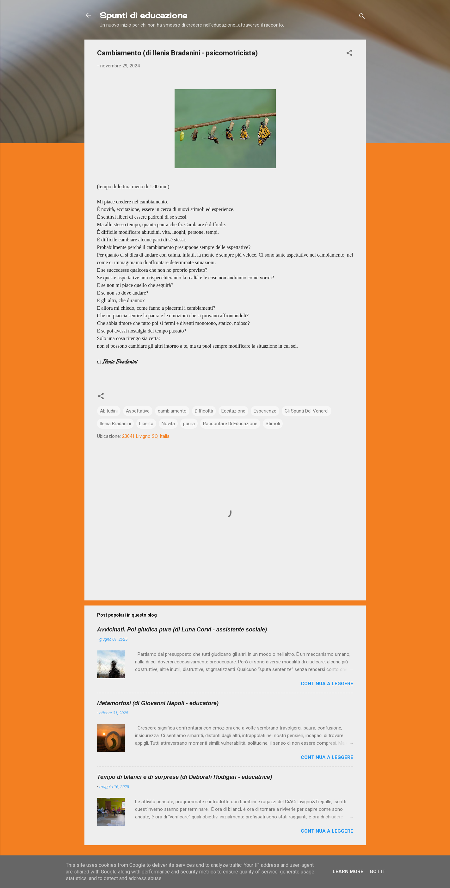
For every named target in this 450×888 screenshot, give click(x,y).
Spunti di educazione (143, 15)
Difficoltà (204, 411)
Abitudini (109, 411)
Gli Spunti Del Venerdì (307, 411)
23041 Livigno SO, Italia (146, 436)
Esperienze (265, 411)
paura (189, 423)
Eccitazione (233, 411)
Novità (168, 423)
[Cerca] (362, 17)
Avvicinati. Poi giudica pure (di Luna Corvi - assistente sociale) (182, 629)
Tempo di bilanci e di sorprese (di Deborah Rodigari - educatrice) (184, 777)
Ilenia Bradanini (115, 423)
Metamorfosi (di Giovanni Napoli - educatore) (158, 703)
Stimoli (273, 423)
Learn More (348, 871)
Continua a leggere (327, 683)
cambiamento (172, 411)
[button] (349, 54)
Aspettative (138, 411)
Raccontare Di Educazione (230, 423)
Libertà (146, 423)
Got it (377, 871)
